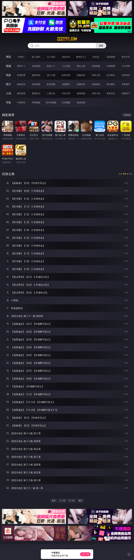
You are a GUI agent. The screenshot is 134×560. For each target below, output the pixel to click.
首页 (53, 500)
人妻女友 (51, 93)
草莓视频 (36, 102)
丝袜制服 (96, 66)
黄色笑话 (111, 93)
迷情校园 (81, 93)
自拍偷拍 (36, 66)
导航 (8, 102)
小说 (8, 93)
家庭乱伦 (36, 93)
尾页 (80, 500)
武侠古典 (66, 93)
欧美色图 (51, 84)
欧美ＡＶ (51, 66)
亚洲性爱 (21, 75)
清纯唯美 (96, 84)
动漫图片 (66, 84)
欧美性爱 (66, 75)
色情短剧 (81, 102)
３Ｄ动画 (66, 66)
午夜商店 (21, 102)
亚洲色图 (36, 84)
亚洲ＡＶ (21, 66)
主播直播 (111, 66)
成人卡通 (51, 75)
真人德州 (36, 56)
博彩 (8, 57)
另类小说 (96, 93)
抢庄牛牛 (126, 56)
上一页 (62, 500)
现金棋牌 (111, 56)
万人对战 (51, 56)
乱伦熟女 (111, 75)
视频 (8, 66)
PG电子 (21, 56)
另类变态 (126, 75)
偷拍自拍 (36, 75)
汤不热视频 (51, 102)
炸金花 (96, 56)
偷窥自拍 (21, 84)
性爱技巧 (126, 93)
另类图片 (126, 84)
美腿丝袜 (81, 84)
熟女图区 (111, 84)
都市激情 (21, 93)
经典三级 (96, 75)
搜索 (101, 45)
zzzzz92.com (67, 39)
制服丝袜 (81, 75)
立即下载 (85, 554)
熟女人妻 (81, 66)
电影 (8, 75)
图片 (8, 84)
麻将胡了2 (81, 56)
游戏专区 (66, 56)
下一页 (71, 500)
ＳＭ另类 (126, 66)
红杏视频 (66, 102)
